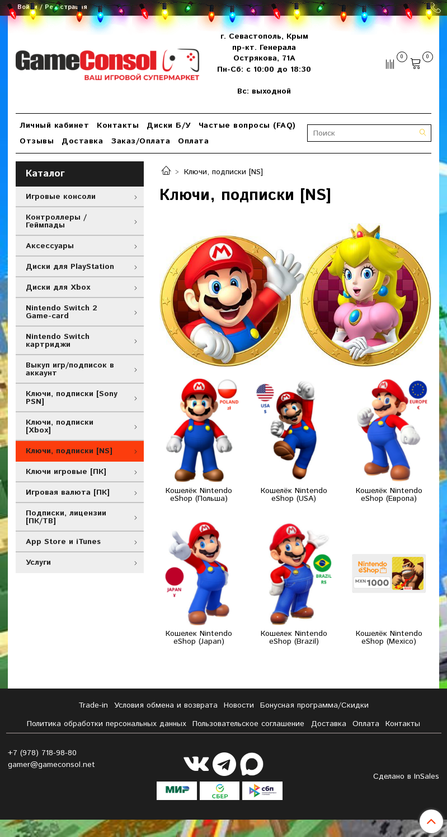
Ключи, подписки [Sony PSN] (71, 397)
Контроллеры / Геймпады (56, 221)
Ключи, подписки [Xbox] (59, 426)
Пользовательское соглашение (248, 723)
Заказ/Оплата (140, 141)
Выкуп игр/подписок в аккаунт (70, 369)
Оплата (193, 141)
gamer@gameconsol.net (51, 764)
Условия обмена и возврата (166, 705)
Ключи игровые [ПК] (66, 471)
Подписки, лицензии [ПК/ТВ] (66, 517)
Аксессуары (50, 246)
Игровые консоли (61, 196)
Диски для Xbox (58, 287)
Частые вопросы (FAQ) (247, 125)
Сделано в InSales (406, 776)
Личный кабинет (54, 125)
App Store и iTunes (63, 541)
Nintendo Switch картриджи (58, 340)
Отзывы (37, 141)
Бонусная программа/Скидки (314, 705)
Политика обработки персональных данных (106, 723)
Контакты (118, 125)
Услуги (38, 562)
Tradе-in (93, 705)
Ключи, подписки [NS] (69, 451)
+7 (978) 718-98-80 (42, 753)
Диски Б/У (169, 125)
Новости (239, 705)
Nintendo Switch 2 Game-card (61, 312)
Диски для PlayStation (70, 266)
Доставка (82, 141)
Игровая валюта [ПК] (68, 492)
